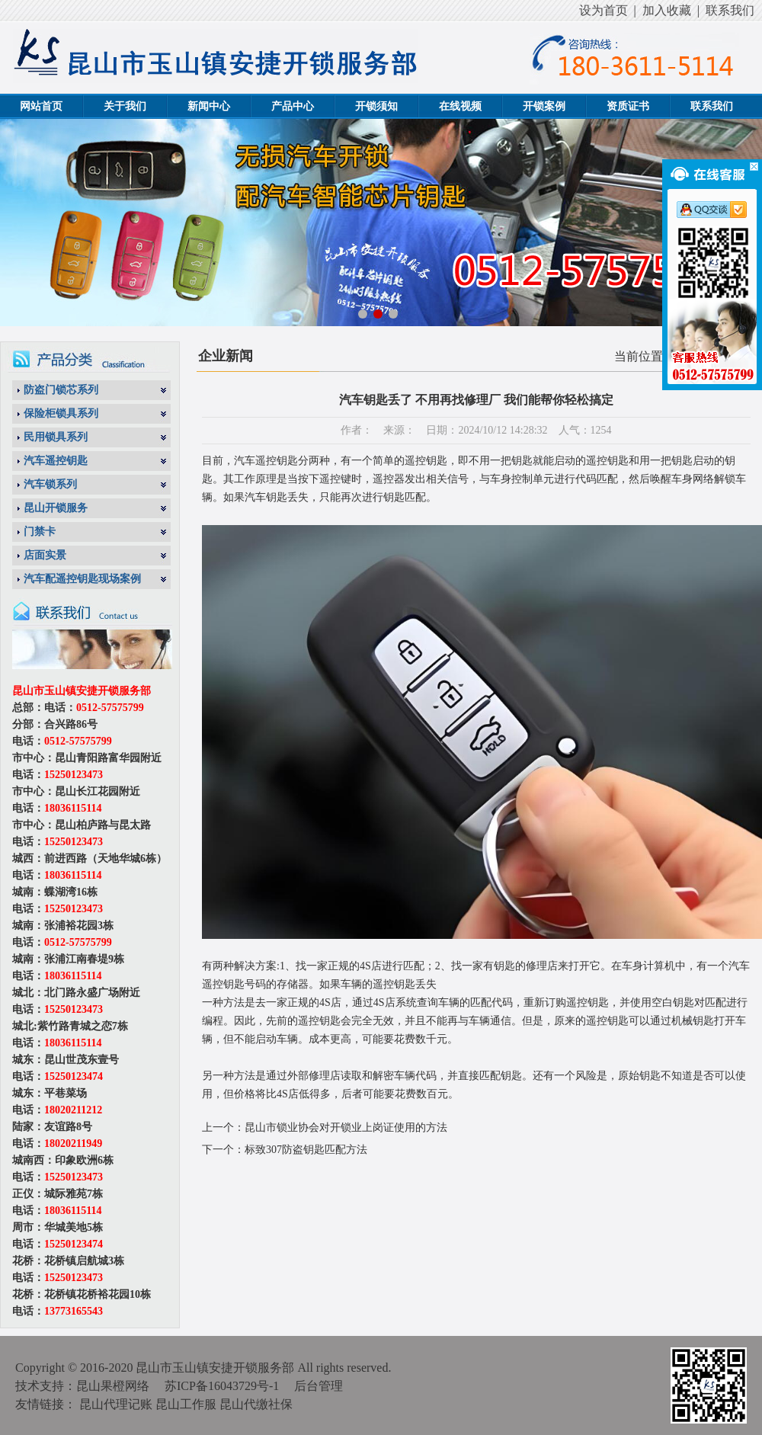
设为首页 (603, 10)
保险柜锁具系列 (61, 413)
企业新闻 (225, 356)
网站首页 (41, 106)
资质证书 (628, 106)
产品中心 (292, 106)
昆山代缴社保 (256, 1404)
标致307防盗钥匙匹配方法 (306, 1149)
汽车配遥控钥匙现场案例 (82, 579)
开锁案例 (544, 106)
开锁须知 (376, 106)
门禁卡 (40, 531)
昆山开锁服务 (56, 508)
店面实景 (45, 555)
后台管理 (318, 1385)
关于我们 (125, 106)
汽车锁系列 (50, 484)
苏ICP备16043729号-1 (222, 1385)
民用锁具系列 (56, 437)
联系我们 (730, 10)
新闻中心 (208, 106)
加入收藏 (666, 10)
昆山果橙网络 (112, 1385)
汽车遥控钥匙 (56, 460)
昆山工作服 (185, 1404)
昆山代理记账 (115, 1404)
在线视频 (460, 106)
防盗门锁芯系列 (61, 390)
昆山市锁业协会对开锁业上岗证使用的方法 (346, 1127)
